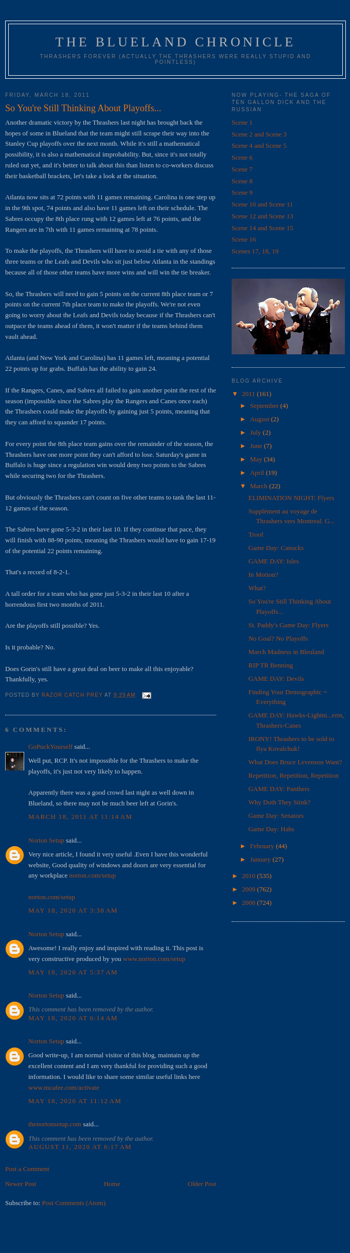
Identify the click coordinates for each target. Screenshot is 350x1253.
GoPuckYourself (50, 746)
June (257, 446)
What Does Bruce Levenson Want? (295, 762)
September (265, 405)
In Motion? (263, 574)
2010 (249, 876)
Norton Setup (46, 840)
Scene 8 (242, 181)
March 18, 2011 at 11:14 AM (80, 816)
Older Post (202, 1184)
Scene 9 (242, 192)
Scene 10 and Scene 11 (262, 204)
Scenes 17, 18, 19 (255, 251)
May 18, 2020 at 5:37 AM (73, 972)
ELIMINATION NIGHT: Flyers (291, 498)
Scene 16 (244, 239)
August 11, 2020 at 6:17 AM (80, 1147)
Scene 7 (242, 169)
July (256, 432)
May (257, 459)
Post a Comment (27, 1169)
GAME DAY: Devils (276, 678)
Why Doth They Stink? (279, 802)
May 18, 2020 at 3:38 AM (73, 910)
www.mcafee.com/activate (63, 1087)
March (259, 486)
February (263, 846)
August (260, 419)
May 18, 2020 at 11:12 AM (74, 1101)
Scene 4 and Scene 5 (259, 145)
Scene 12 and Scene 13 (262, 216)
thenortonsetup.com (54, 1124)
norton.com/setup (92, 875)
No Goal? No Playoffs (278, 638)
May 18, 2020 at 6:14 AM (73, 1018)
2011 (249, 394)
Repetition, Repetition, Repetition (293, 775)
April (258, 472)
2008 (249, 902)
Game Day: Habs (271, 829)
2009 (249, 889)
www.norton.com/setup (154, 959)
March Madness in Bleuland (286, 652)
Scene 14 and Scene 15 (262, 228)
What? (257, 588)
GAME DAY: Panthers (278, 789)
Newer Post (20, 1184)
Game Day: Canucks (276, 548)
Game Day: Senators (276, 815)
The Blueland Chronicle (176, 42)
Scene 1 (242, 122)
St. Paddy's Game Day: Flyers (288, 625)
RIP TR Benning (270, 665)
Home (112, 1184)
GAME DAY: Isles (273, 561)
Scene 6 (242, 157)
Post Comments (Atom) (74, 1203)
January (261, 859)
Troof (255, 534)
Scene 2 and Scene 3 (259, 134)
